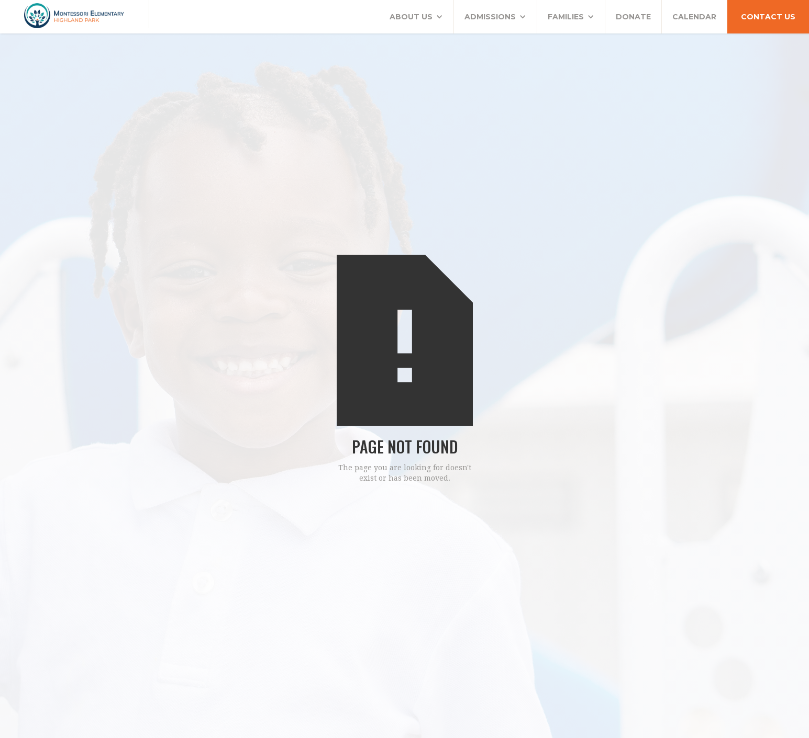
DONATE (633, 16)
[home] (74, 14)
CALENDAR (694, 16)
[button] (416, 16)
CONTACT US (768, 16)
